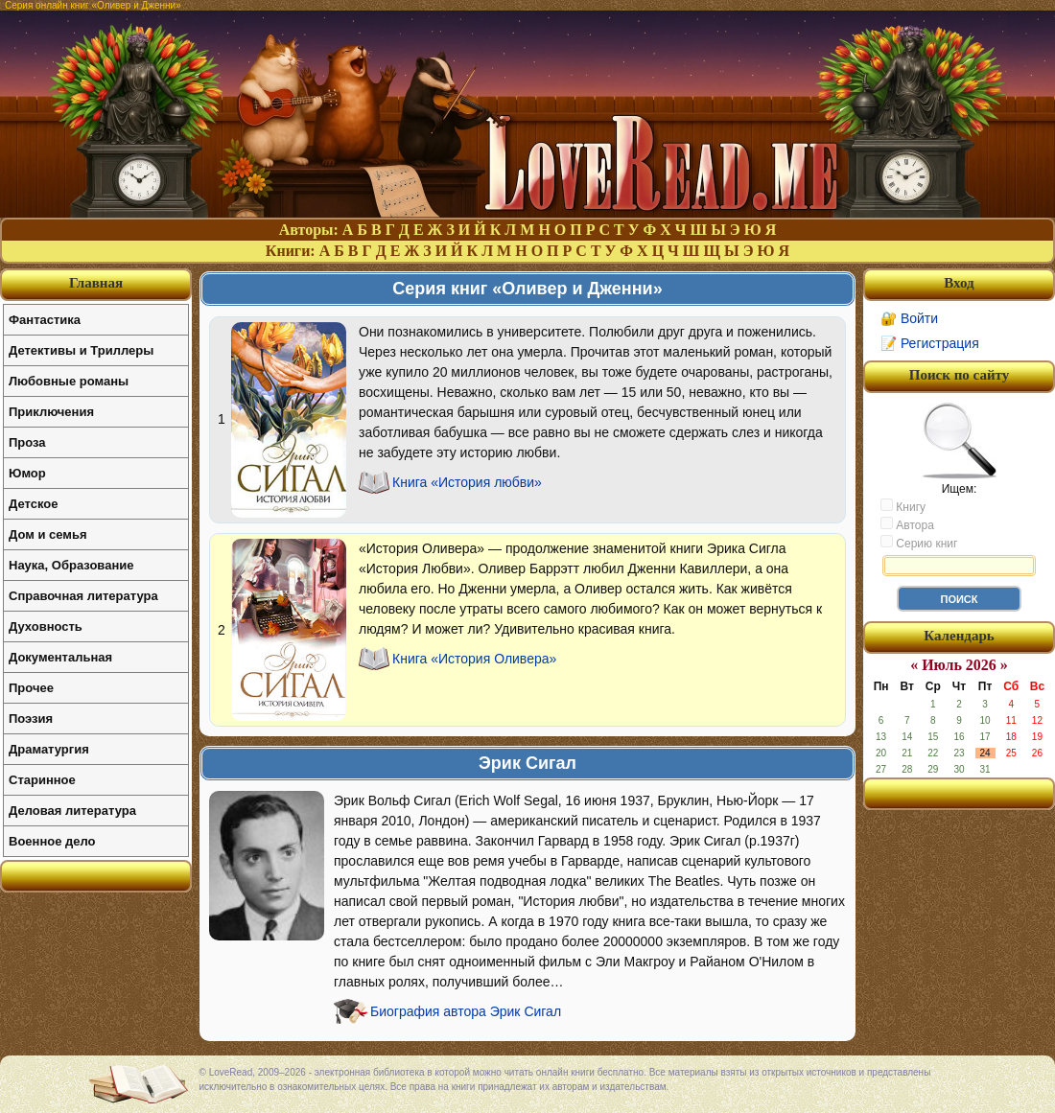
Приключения (51, 412)
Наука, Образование (71, 565)
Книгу (903, 506)
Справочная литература (83, 596)
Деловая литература (72, 810)
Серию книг (918, 542)
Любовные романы (69, 381)
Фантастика (45, 320)
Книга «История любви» (467, 482)
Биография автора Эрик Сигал (465, 1011)
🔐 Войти (909, 318)
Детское (33, 504)
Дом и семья (48, 534)
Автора (907, 524)
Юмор (27, 473)
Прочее (31, 688)
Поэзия (31, 718)
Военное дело (52, 841)
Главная (96, 282)
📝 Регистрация (929, 343)
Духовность (45, 626)
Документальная (60, 657)
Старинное (42, 780)
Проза (27, 442)
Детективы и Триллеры (81, 350)
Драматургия (49, 749)
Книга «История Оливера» (474, 658)
